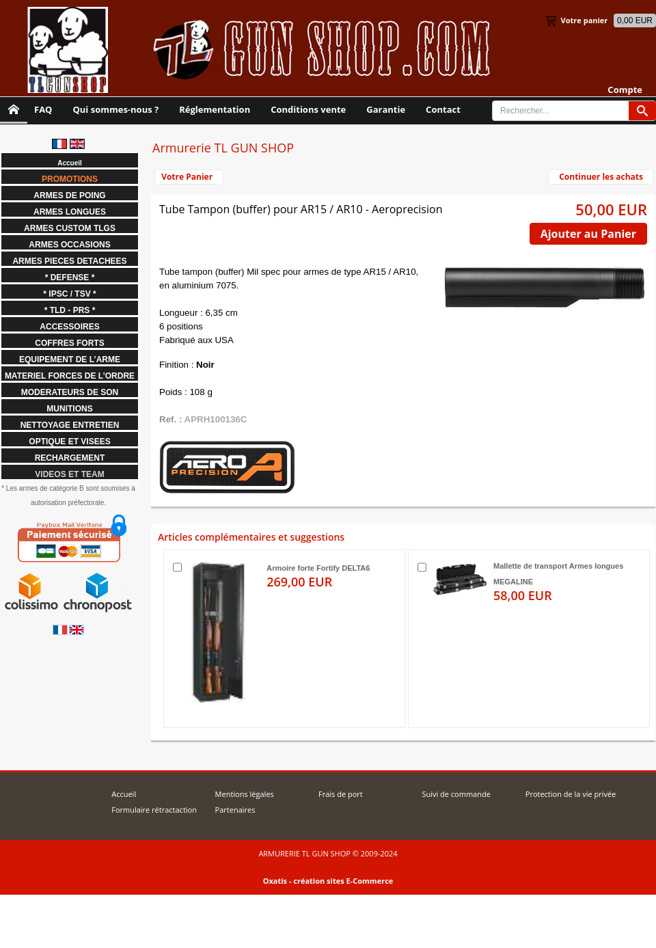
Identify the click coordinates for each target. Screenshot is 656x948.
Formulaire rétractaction (154, 809)
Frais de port (340, 794)
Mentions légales (244, 794)
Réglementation (214, 109)
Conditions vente (308, 109)
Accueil (123, 794)
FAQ (43, 109)
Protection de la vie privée (570, 794)
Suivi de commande (456, 794)
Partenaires (235, 809)
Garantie (385, 109)
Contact (443, 109)
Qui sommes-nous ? (115, 109)
